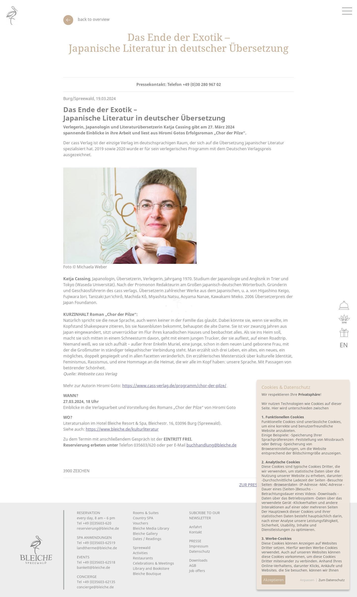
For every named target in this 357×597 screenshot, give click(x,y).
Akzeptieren (273, 579)
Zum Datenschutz (332, 580)
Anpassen (307, 580)
